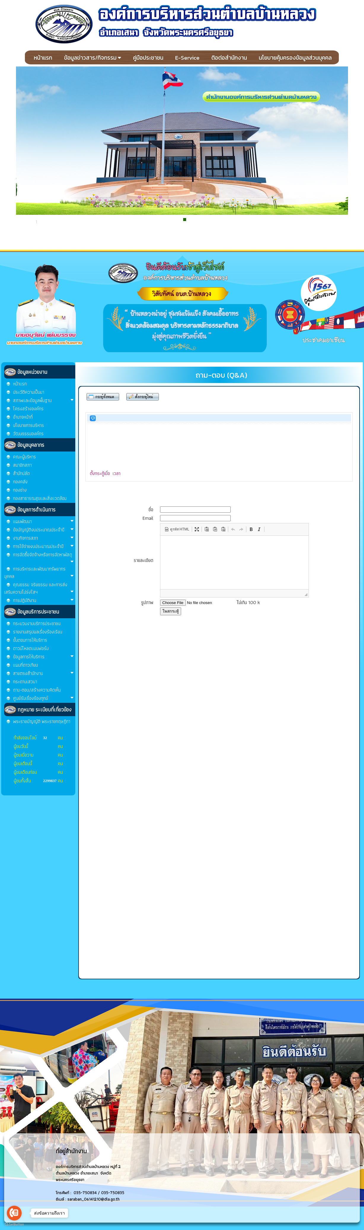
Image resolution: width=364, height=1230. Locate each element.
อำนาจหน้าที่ (23, 417)
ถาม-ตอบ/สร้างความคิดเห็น (37, 690)
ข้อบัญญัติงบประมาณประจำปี (43, 529)
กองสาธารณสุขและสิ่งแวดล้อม (40, 498)
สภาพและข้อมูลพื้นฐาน (43, 400)
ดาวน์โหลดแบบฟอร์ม (31, 648)
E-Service (187, 57)
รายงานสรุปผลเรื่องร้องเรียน (37, 631)
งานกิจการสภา (43, 538)
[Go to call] (14, 1213)
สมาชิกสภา (22, 465)
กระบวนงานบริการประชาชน (36, 623)
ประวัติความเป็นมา (28, 392)
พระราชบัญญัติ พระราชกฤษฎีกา (41, 721)
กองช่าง (20, 490)
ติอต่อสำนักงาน (229, 57)
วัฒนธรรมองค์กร (28, 433)
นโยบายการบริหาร (28, 425)
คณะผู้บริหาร (24, 456)
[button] (177, 529)
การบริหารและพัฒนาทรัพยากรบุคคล (39, 572)
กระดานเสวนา (25, 681)
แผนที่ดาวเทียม (25, 665)
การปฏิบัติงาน (43, 600)
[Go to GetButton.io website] (14, 1224)
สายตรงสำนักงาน (43, 673)
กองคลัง (20, 481)
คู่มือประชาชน (148, 57)
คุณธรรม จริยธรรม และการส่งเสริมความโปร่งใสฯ (39, 588)
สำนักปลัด (21, 473)
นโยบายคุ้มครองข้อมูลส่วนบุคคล (295, 57)
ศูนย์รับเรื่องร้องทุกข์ (43, 698)
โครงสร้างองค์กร (28, 408)
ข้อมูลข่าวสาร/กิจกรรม (92, 57)
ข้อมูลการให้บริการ (43, 656)
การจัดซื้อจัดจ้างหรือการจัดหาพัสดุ (43, 557)
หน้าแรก (43, 57)
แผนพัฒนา (43, 521)
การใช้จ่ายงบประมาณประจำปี (43, 546)
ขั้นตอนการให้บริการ (30, 640)
